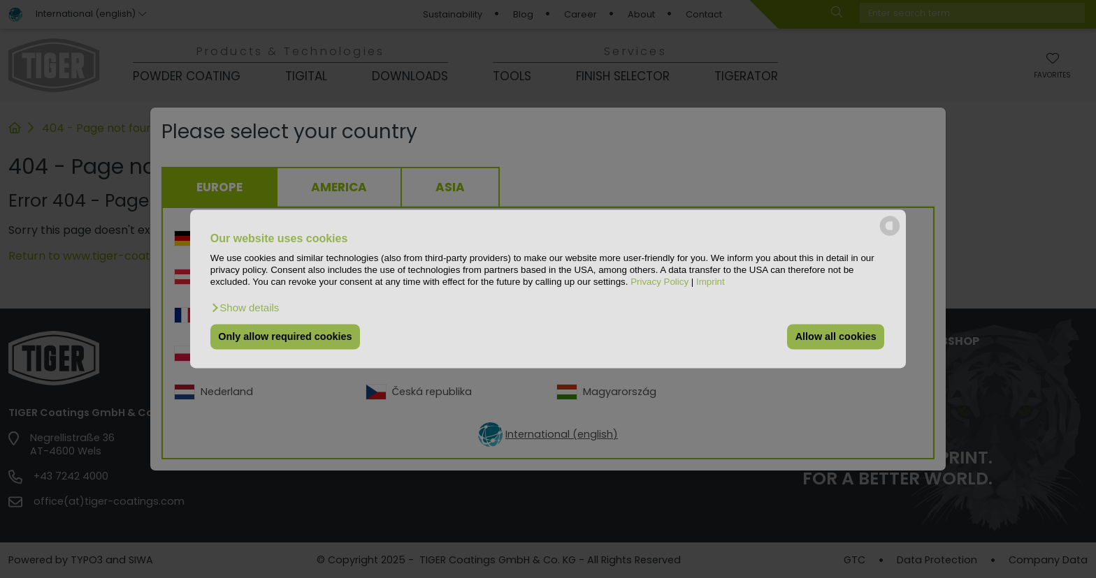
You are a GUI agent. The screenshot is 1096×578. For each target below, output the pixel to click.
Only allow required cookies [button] (285, 336)
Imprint (710, 282)
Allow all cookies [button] (836, 336)
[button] (245, 307)
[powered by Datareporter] (890, 235)
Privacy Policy (659, 282)
